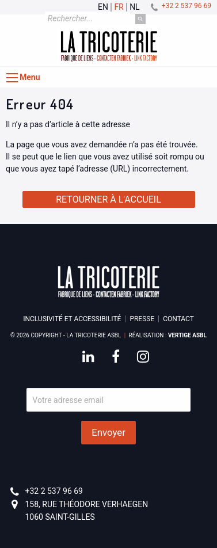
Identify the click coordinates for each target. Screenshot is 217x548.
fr (118, 7)
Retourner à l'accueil (108, 199)
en (103, 7)
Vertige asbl (187, 335)
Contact (178, 318)
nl (135, 7)
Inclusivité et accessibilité (72, 318)
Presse (142, 318)
